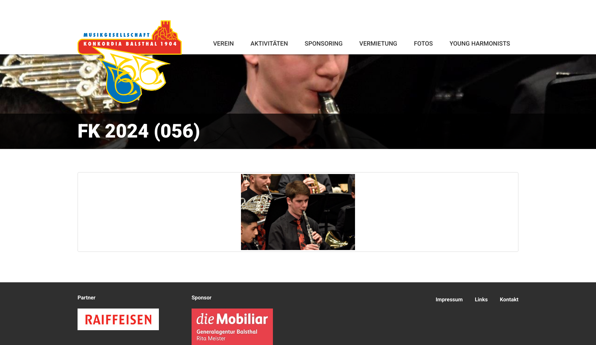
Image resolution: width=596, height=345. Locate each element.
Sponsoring (323, 43)
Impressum (449, 300)
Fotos (423, 43)
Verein (223, 43)
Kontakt (509, 300)
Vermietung (378, 43)
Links (481, 300)
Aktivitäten (269, 43)
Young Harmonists (480, 43)
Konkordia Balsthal (129, 61)
